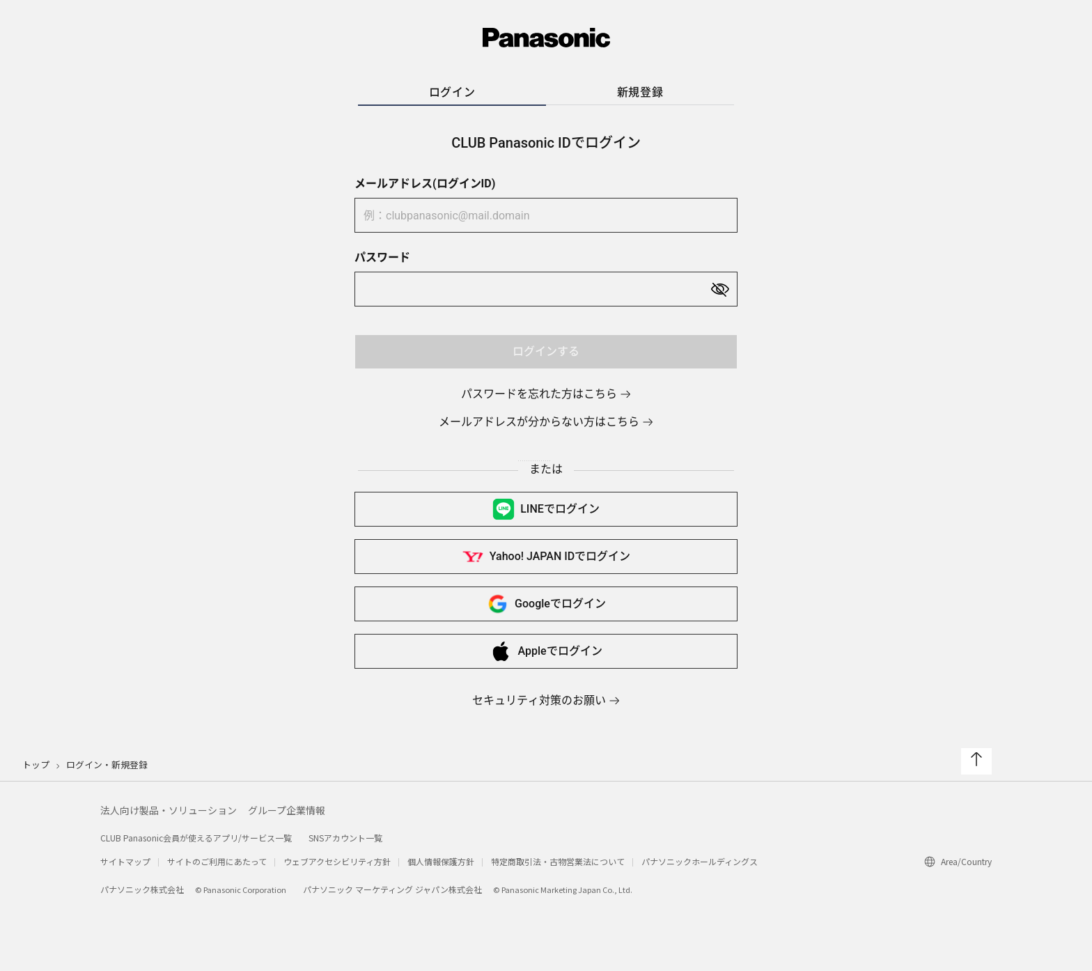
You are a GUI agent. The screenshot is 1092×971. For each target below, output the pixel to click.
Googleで (546, 604)
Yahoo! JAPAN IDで (546, 556)
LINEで (546, 509)
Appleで (546, 651)
